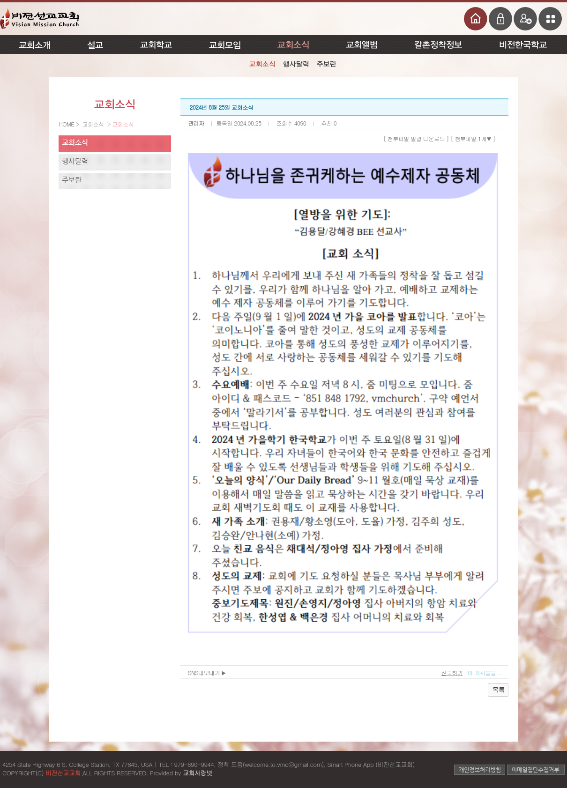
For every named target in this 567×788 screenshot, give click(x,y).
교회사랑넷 (197, 772)
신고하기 (452, 672)
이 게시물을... (484, 672)
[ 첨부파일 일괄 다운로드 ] (416, 138)
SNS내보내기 (207, 672)
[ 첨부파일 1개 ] (473, 138)
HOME (67, 124)
